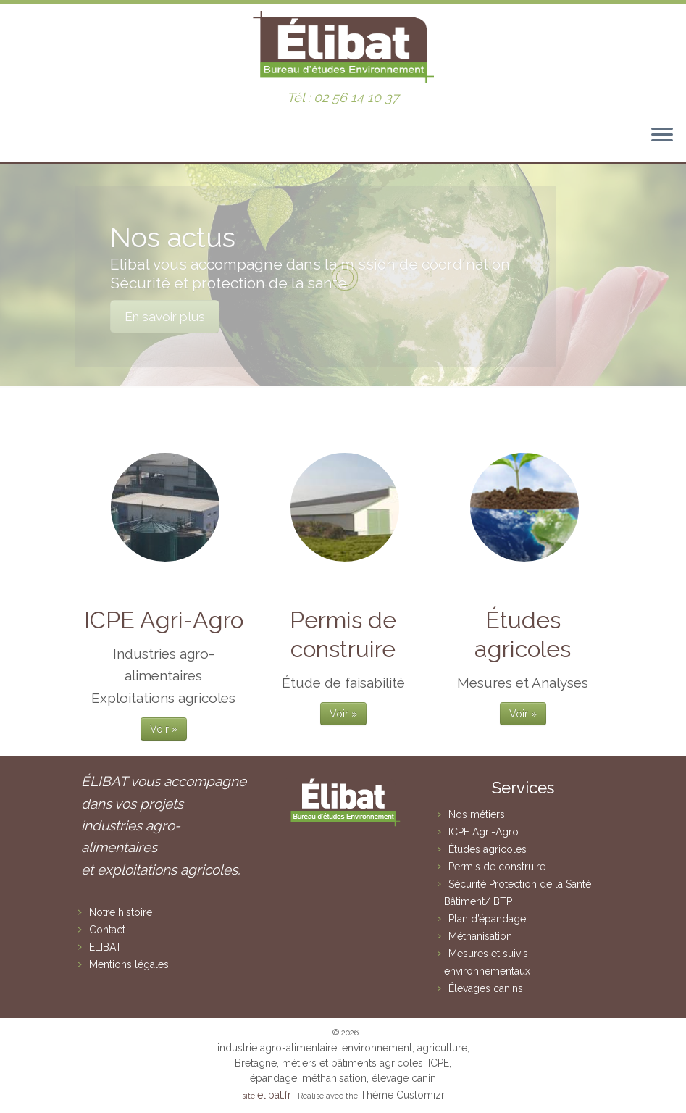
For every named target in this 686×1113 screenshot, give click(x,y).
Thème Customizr (402, 1095)
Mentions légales (129, 964)
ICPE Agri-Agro (483, 832)
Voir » (163, 729)
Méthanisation (480, 936)
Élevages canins (485, 988)
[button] (655, 20)
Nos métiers (476, 814)
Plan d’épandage (487, 919)
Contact (107, 929)
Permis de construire (496, 866)
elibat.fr (274, 1095)
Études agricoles (487, 849)
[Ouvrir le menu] (662, 135)
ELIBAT (105, 947)
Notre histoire (120, 912)
